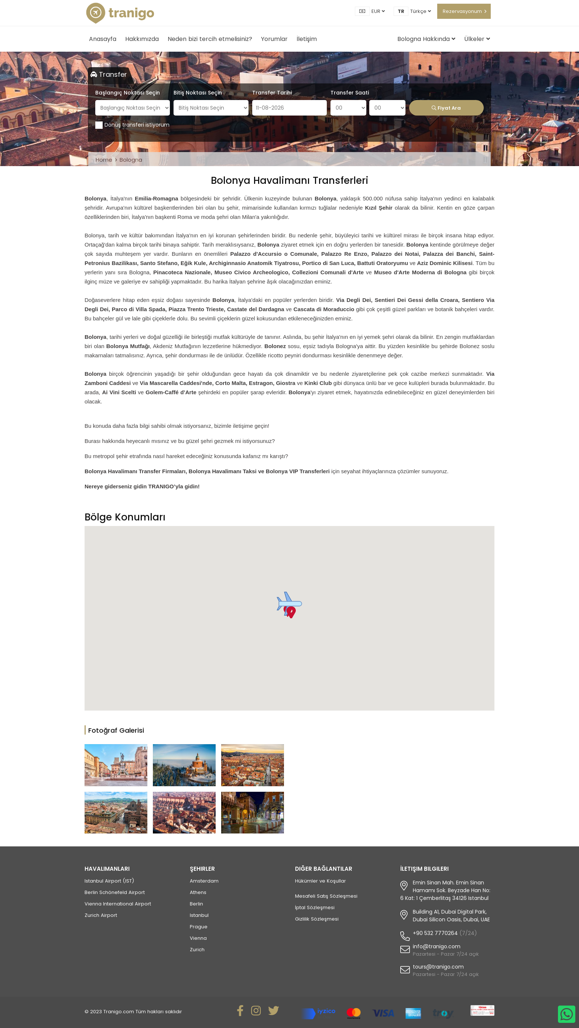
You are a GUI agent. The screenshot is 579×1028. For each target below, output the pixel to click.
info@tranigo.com (436, 946)
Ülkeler (477, 39)
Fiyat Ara (446, 107)
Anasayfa (102, 39)
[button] (289, 604)
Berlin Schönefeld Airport (115, 892)
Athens (198, 892)
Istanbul (199, 915)
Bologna (131, 160)
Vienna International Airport (118, 903)
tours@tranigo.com (438, 966)
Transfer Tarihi (272, 92)
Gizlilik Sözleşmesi (317, 918)
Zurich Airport (101, 915)
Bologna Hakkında (426, 39)
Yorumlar (274, 39)
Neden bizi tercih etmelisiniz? (210, 39)
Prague (199, 926)
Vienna (198, 938)
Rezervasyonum (462, 11)
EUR (378, 11)
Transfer (108, 74)
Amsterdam (204, 880)
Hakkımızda (142, 39)
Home (104, 160)
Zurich (197, 949)
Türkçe (420, 11)
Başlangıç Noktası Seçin (127, 92)
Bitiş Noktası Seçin (198, 92)
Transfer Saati (349, 92)
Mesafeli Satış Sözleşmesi (326, 896)
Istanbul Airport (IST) (109, 880)
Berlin (196, 903)
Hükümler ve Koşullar (320, 880)
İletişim (307, 39)
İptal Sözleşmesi (315, 907)
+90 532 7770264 (435, 933)
